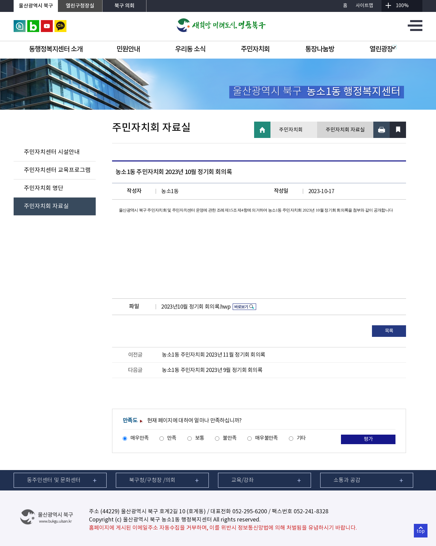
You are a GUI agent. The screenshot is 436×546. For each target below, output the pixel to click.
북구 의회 (124, 6)
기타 (301, 438)
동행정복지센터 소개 (55, 49)
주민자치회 (255, 49)
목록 (389, 331)
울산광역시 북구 (36, 6)
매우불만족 (266, 438)
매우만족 (139, 438)
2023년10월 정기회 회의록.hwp (195, 307)
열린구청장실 (80, 6)
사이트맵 (364, 6)
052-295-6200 (249, 512)
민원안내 (128, 49)
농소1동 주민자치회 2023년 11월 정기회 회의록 (213, 355)
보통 (199, 438)
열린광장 (383, 49)
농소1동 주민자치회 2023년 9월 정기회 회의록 (212, 370)
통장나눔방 (319, 49)
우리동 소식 (190, 49)
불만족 (229, 438)
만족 (171, 438)
